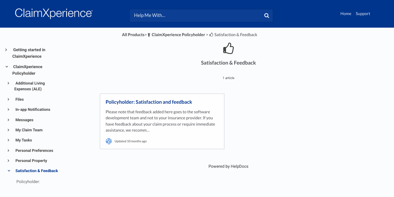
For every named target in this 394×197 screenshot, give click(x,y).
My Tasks (23, 140)
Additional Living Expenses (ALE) (29, 86)
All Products (133, 34)
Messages (24, 120)
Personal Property (31, 161)
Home (345, 13)
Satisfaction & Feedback (36, 171)
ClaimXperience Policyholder (27, 70)
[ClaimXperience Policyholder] (176, 34)
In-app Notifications (32, 110)
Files (19, 99)
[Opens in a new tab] (228, 166)
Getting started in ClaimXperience (28, 53)
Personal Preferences (34, 151)
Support (363, 13)
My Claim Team (29, 130)
